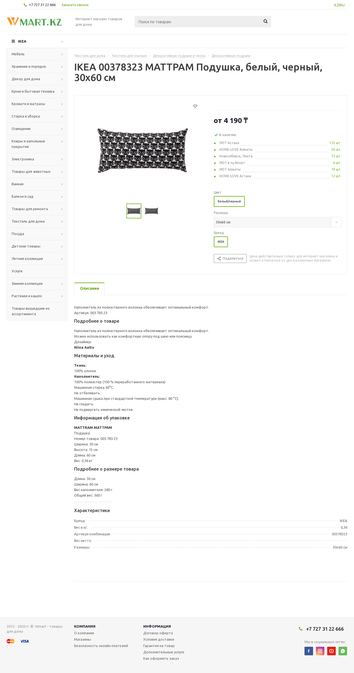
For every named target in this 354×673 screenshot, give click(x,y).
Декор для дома (26, 79)
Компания (84, 626)
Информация (157, 626)
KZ (336, 5)
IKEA (22, 41)
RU (342, 5)
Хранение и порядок (29, 66)
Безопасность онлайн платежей (101, 646)
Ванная (18, 184)
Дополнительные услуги (163, 652)
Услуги (17, 271)
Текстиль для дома (28, 221)
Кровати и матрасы (28, 104)
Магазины (82, 639)
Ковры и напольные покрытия (28, 143)
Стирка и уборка (26, 116)
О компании (84, 633)
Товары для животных (31, 171)
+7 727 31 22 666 (42, 5)
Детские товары (26, 246)
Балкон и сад (22, 196)
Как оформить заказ (161, 658)
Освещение (21, 129)
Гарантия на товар (159, 646)
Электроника (23, 159)
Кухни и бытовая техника (33, 91)
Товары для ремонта (30, 209)
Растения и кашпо (27, 296)
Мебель (18, 54)
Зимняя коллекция (27, 283)
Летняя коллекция (27, 258)
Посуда (18, 234)
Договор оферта (158, 633)
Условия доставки (158, 639)
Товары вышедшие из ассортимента (31, 311)
